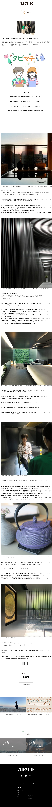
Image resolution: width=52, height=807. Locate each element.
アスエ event (20, 796)
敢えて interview (21, 794)
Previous (1, 705)
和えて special (20, 792)
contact (19, 787)
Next (50, 705)
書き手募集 (30, 795)
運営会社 (30, 798)
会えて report (20, 790)
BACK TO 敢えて (26, 684)
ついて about (20, 798)
